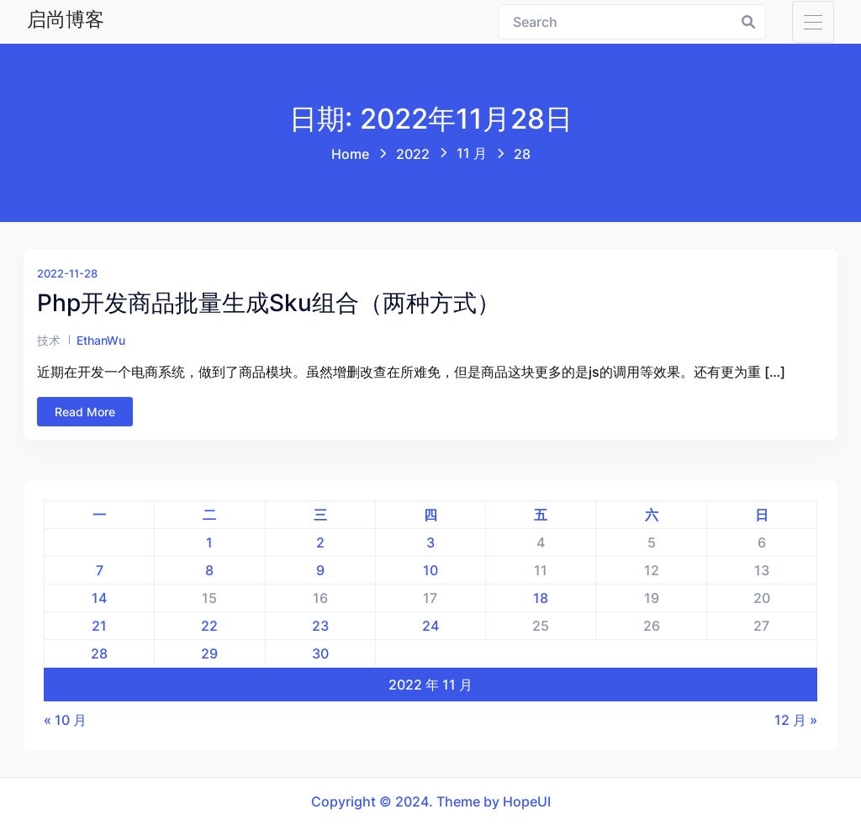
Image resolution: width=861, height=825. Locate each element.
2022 (413, 153)
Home (350, 153)
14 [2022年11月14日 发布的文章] (99, 598)
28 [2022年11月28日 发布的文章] (99, 653)
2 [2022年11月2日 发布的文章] (320, 542)
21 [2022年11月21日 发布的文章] (99, 625)
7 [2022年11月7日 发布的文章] (99, 570)
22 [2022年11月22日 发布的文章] (209, 625)
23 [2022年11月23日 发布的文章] (320, 625)
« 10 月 (65, 719)
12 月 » (795, 719)
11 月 (472, 153)
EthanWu (101, 340)
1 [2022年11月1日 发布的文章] (209, 542)
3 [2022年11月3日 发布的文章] (430, 542)
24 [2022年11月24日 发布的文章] (430, 625)
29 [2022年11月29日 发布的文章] (209, 653)
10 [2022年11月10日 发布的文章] (430, 570)
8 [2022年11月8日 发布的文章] (209, 570)
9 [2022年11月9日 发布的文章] (320, 570)
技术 (49, 340)
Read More (85, 412)
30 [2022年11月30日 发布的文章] (320, 653)
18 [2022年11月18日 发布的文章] (540, 598)
